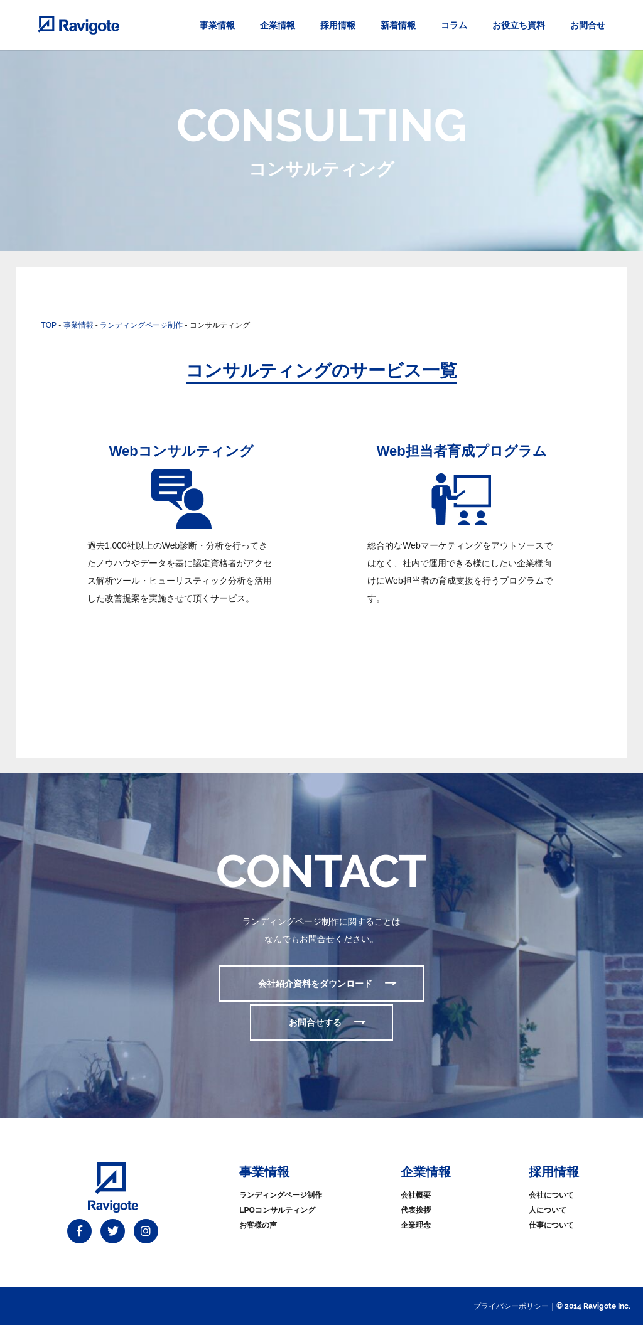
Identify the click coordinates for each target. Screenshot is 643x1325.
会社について (551, 1195)
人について (547, 1210)
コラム (454, 25)
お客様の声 (258, 1225)
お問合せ (587, 25)
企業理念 (416, 1225)
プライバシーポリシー (511, 1306)
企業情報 (277, 25)
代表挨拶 (416, 1210)
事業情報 (217, 25)
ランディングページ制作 (280, 1195)
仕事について (551, 1225)
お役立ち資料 (518, 25)
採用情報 (337, 25)
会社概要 (416, 1195)
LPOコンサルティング (277, 1210)
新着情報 (398, 25)
